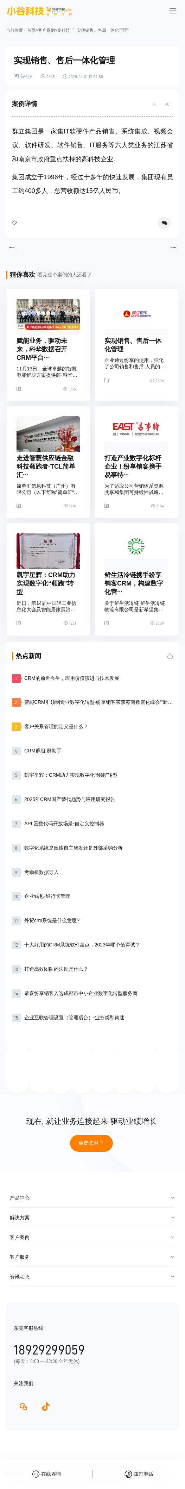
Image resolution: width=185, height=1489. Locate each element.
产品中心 (20, 1198)
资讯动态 (20, 1277)
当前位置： (16, 30)
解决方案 (20, 1217)
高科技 (63, 30)
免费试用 (91, 1143)
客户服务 (20, 1257)
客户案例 (46, 30)
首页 (31, 30)
